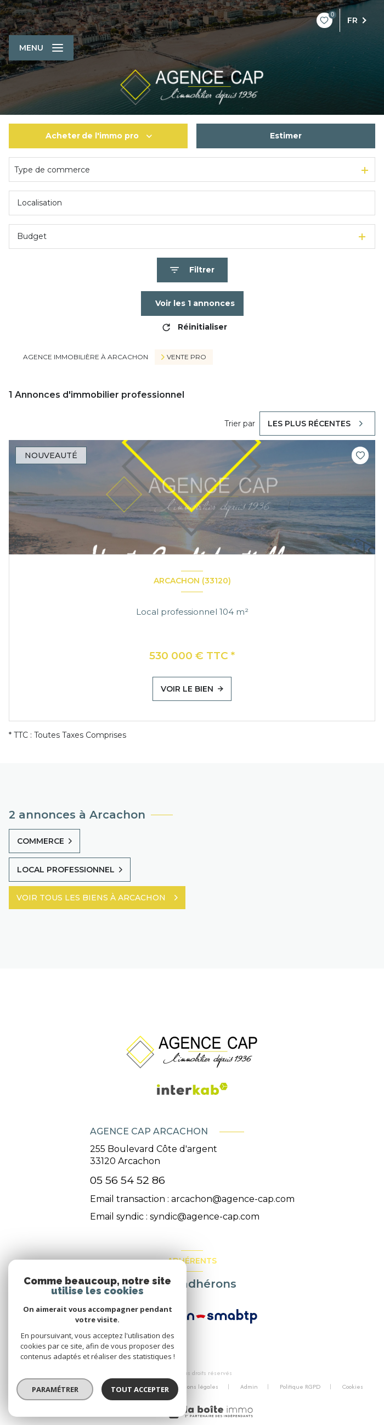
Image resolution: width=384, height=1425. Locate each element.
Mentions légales (194, 1386)
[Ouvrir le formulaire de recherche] (192, 270)
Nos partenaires (127, 1386)
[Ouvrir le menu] (41, 47)
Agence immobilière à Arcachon (85, 357)
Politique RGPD (300, 1386)
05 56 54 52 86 (127, 1180)
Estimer (286, 136)
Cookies (352, 1387)
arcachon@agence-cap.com (233, 1199)
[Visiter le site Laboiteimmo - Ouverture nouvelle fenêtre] (209, 1411)
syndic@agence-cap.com (204, 1216)
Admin (249, 1386)
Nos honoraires (63, 1386)
